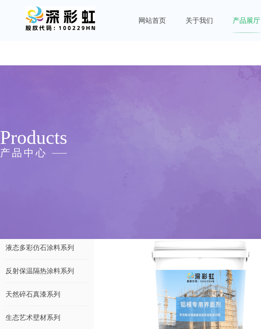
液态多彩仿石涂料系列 (39, 247)
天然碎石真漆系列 (32, 294)
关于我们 (199, 20)
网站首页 (152, 20)
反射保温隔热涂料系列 (39, 271)
